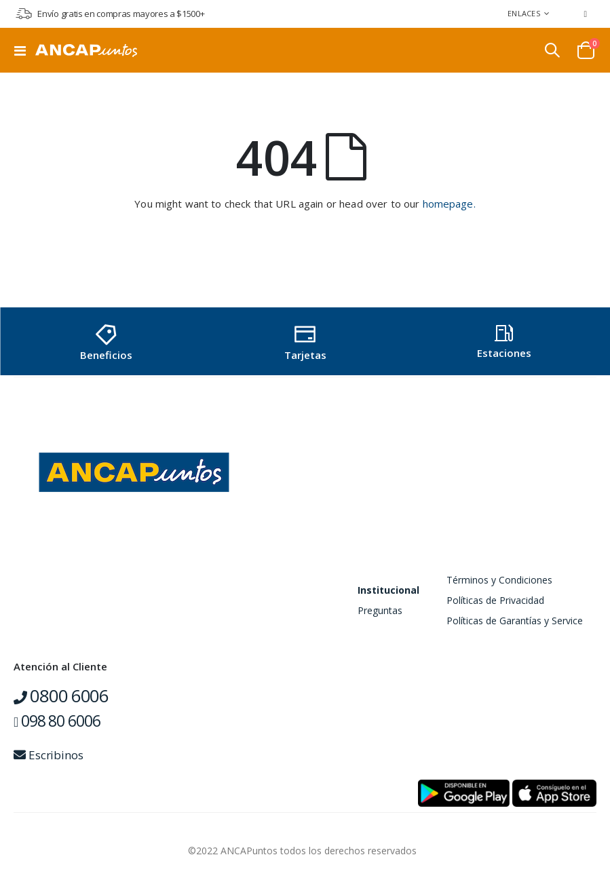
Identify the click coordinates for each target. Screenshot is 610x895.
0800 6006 (61, 695)
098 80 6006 (57, 720)
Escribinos (48, 755)
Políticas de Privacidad (495, 600)
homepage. (449, 203)
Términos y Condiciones (499, 579)
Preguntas (380, 610)
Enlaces (524, 13)
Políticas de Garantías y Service (514, 620)
